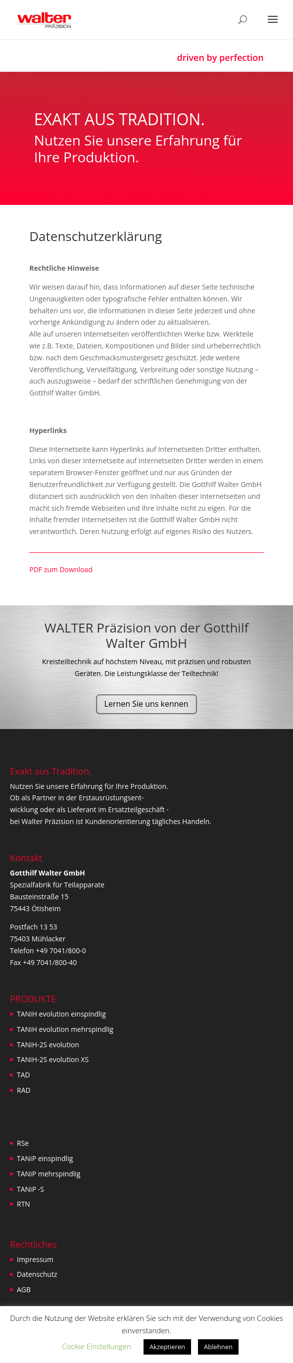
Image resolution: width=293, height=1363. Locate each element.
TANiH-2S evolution (48, 1044)
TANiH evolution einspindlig (61, 1014)
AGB (24, 1289)
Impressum (35, 1259)
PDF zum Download (61, 569)
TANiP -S (30, 1189)
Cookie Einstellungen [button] (96, 1346)
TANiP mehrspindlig (48, 1173)
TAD (23, 1074)
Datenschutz (37, 1274)
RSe (23, 1143)
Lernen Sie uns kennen (146, 703)
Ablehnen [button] (218, 1346)
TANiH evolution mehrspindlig (65, 1029)
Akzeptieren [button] (167, 1346)
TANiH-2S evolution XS (53, 1059)
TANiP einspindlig (45, 1158)
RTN (23, 1204)
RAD (24, 1090)
